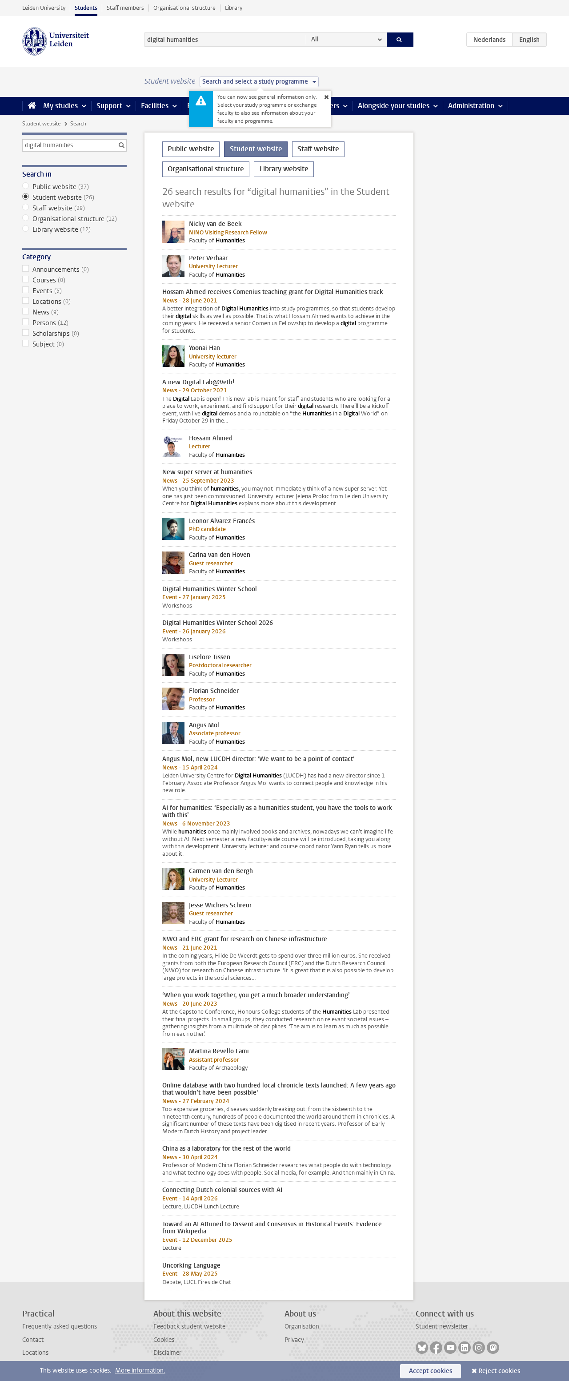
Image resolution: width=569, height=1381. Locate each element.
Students (86, 8)
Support (109, 105)
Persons (74, 323)
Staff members (125, 8)
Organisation (301, 1326)
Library (233, 8)
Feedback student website (189, 1326)
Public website (74, 187)
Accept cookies (430, 1371)
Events (74, 291)
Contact (33, 1340)
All (315, 39)
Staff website (74, 208)
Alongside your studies (393, 105)
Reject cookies (499, 1371)
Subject (74, 344)
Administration (471, 105)
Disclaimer (167, 1353)
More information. (140, 1370)
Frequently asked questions (59, 1326)
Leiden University (43, 8)
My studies (60, 105)
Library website (74, 229)
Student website (41, 123)
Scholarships (74, 333)
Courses (74, 280)
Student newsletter (442, 1326)
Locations (74, 301)
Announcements (74, 269)
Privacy (294, 1340)
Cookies (163, 1340)
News (74, 312)
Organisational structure (184, 8)
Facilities (154, 105)
